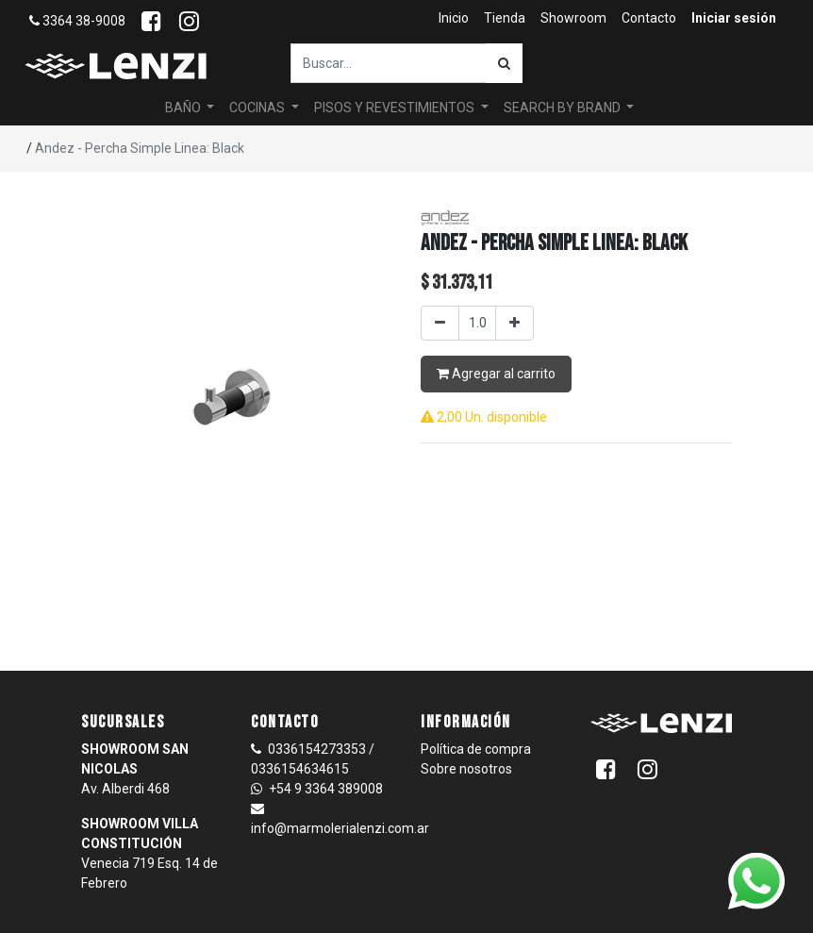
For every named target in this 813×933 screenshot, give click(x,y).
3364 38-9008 (77, 20)
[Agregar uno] (514, 323)
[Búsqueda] (504, 63)
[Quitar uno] (440, 323)
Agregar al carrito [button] (496, 373)
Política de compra (476, 749)
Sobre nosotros (466, 768)
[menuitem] (453, 18)
